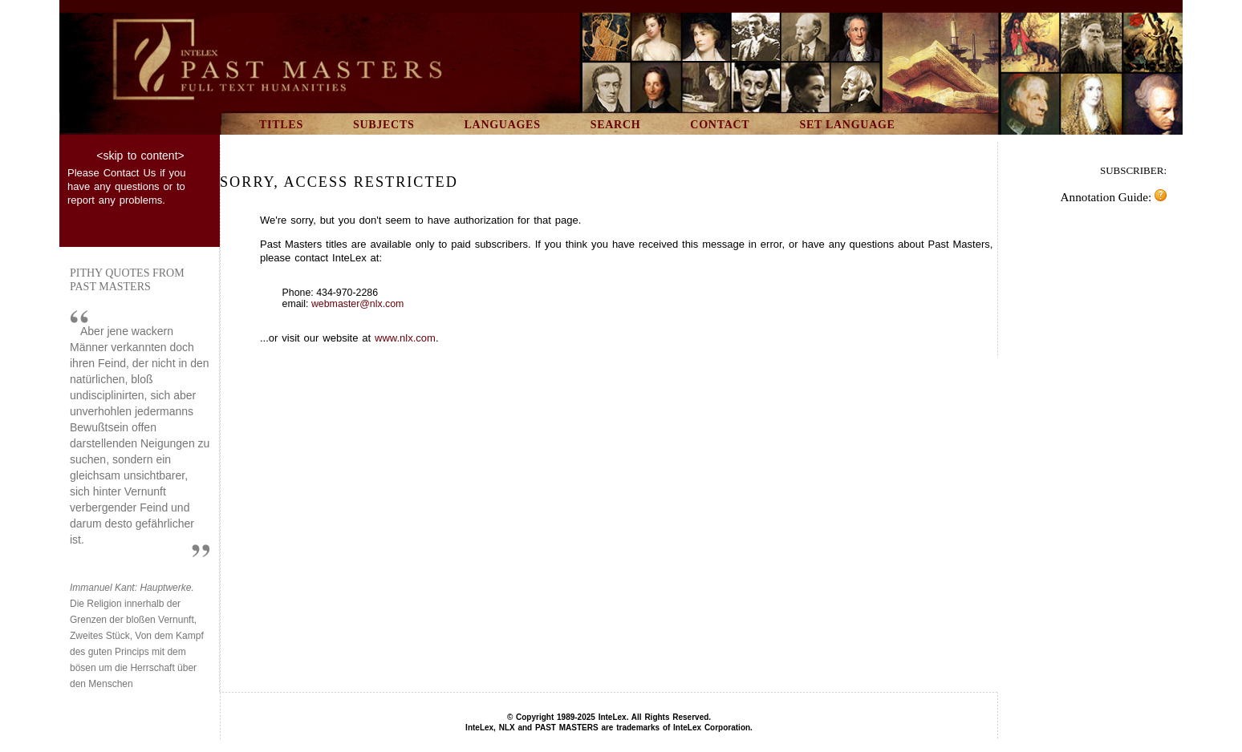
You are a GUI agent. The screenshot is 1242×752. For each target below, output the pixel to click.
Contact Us (130, 173)
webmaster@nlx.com (357, 303)
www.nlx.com (405, 338)
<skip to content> (140, 155)
